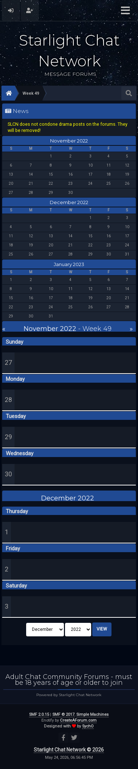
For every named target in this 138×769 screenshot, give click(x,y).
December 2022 (69, 202)
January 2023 (69, 264)
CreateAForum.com (78, 720)
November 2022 (69, 141)
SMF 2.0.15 (39, 714)
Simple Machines (92, 714)
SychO (88, 726)
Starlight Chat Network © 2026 (69, 750)
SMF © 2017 (63, 714)
